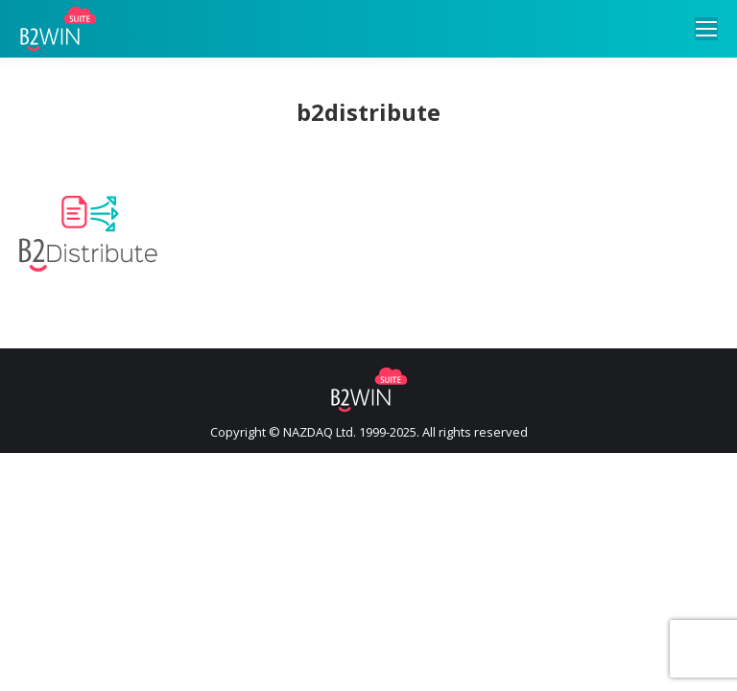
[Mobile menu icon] (706, 28)
